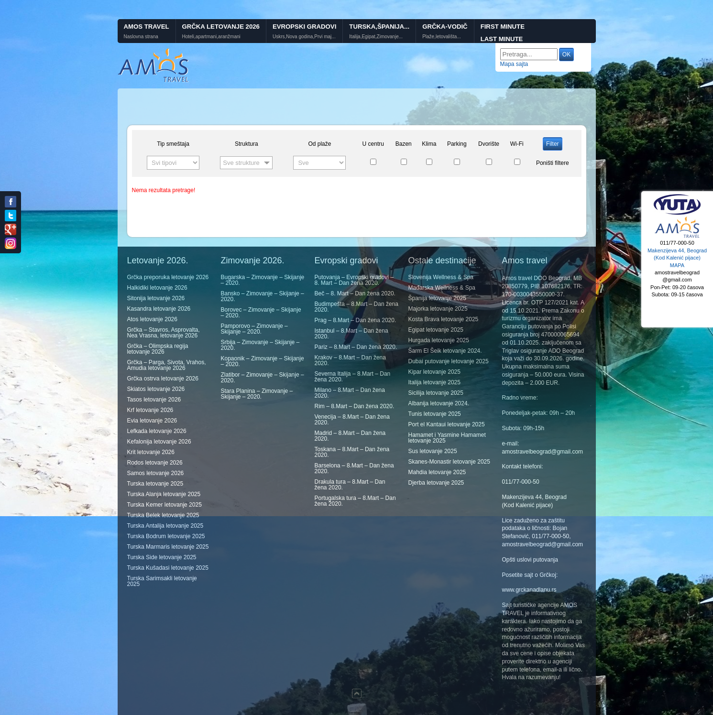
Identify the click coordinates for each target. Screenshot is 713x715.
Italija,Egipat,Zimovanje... (376, 36)
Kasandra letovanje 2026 (159, 308)
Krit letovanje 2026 (151, 452)
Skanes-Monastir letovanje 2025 (449, 461)
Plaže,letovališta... (441, 36)
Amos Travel (146, 26)
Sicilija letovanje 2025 (435, 393)
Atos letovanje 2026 (152, 319)
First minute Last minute (503, 33)
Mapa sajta (514, 64)
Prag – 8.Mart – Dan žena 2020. (355, 320)
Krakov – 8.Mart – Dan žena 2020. (350, 360)
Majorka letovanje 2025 (438, 308)
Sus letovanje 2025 (432, 451)
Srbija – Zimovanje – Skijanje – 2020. (260, 345)
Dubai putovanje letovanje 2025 (448, 361)
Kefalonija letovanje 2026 (159, 441)
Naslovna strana (141, 36)
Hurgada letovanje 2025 (438, 340)
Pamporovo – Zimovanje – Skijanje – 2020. (254, 329)
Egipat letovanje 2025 (435, 329)
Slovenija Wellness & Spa (441, 277)
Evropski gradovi (304, 26)
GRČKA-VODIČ (445, 26)
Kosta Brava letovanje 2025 (443, 319)
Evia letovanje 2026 (152, 420)
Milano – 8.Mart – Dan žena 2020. (350, 393)
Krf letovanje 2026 (150, 410)
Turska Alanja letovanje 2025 (164, 494)
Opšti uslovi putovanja (530, 559)
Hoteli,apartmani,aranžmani (211, 36)
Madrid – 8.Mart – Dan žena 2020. (350, 436)
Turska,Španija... (379, 26)
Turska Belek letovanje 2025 (163, 515)
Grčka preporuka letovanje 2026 (168, 277)
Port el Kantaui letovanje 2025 (446, 424)
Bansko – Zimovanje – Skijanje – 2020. (262, 296)
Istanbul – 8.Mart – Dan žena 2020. (351, 333)
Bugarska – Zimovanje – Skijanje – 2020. (263, 280)
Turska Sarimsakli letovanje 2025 (162, 581)
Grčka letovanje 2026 (221, 26)
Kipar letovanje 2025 (434, 371)
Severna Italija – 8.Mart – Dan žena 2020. (353, 376)
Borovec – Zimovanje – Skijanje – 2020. (261, 312)
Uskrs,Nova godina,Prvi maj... (304, 36)
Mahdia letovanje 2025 (437, 472)
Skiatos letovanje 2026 (156, 389)
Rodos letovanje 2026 (155, 462)
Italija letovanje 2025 (434, 382)
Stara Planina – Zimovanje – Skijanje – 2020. (257, 394)
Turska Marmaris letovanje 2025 (168, 546)
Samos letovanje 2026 (155, 473)
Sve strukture (241, 162)
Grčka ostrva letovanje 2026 (162, 378)
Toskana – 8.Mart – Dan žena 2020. (352, 452)
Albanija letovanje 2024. (438, 403)
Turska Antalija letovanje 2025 (165, 525)
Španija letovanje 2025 (437, 298)
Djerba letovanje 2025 (436, 482)
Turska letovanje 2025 (155, 483)
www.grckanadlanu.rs (529, 589)
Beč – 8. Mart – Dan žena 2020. (355, 293)
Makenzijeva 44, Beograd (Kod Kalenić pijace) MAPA (677, 258)
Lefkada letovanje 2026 (156, 431)
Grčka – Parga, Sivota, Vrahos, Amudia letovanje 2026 (166, 365)
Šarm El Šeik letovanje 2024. (445, 350)
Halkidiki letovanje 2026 (157, 287)
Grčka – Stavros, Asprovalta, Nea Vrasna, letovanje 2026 (163, 332)
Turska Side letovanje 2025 (162, 557)
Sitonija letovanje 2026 (156, 298)
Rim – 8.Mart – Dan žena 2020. (355, 406)
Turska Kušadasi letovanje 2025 (167, 567)
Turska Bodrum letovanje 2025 (166, 536)
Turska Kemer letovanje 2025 (164, 504)
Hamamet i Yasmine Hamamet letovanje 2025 (447, 438)
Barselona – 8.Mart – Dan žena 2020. (354, 468)
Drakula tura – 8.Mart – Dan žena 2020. (350, 484)
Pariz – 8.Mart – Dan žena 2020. (356, 347)
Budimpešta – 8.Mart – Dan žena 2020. (356, 307)
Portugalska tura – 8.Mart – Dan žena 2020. (355, 501)
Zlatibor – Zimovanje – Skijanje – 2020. (262, 377)
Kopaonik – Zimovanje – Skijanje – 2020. (262, 361)
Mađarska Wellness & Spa (442, 287)
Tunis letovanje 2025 (434, 414)
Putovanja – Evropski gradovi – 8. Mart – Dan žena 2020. (354, 280)
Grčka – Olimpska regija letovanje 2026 (157, 349)
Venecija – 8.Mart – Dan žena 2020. (352, 419)
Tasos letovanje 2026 (154, 399)
